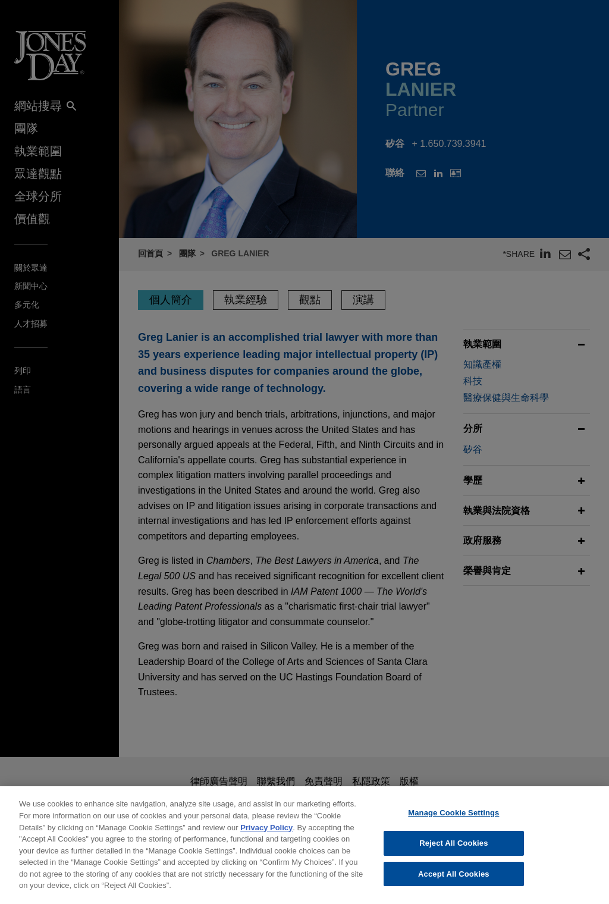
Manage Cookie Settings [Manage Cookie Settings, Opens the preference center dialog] (453, 820)
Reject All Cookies (453, 850)
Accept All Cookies (453, 881)
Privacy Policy (266, 834)
